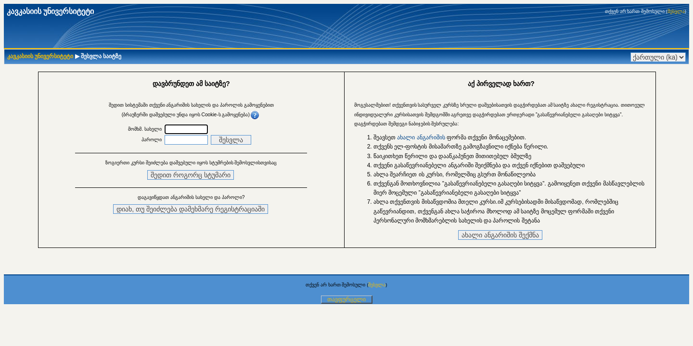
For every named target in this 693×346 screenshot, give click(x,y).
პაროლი (151, 139)
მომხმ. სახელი (145, 129)
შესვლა (676, 11)
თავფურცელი (346, 299)
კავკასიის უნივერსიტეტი (40, 56)
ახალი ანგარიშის (421, 137)
